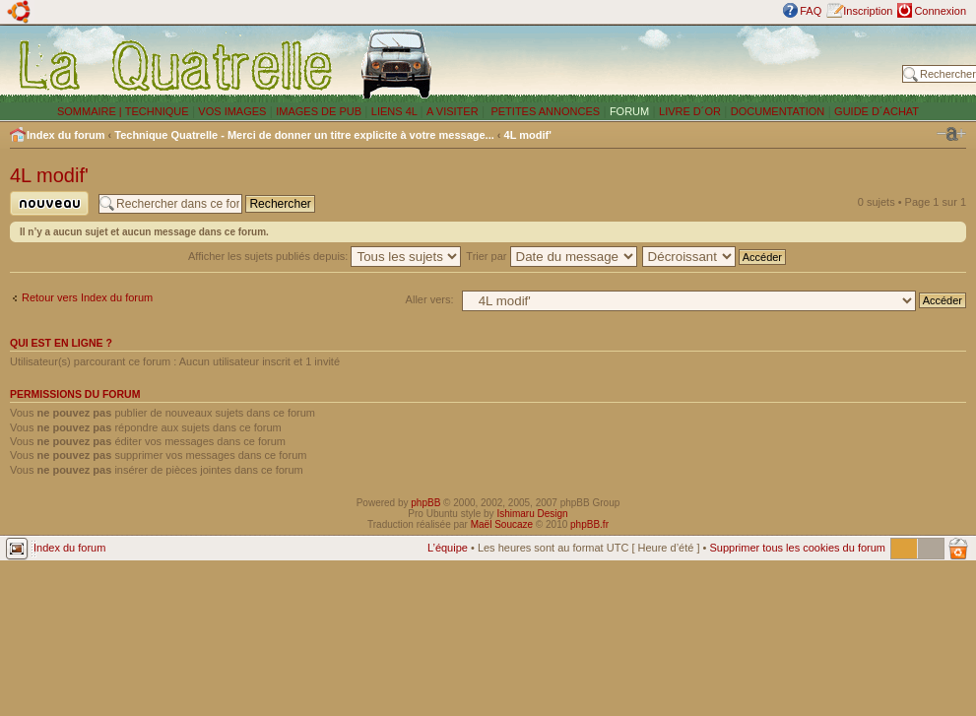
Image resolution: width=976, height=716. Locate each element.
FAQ (810, 11)
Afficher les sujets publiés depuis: (325, 256)
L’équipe (447, 547)
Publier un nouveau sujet (49, 203)
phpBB (425, 502)
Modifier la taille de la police (951, 134)
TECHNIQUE (157, 111)
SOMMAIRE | (91, 111)
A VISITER (452, 111)
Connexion (940, 11)
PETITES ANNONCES (544, 111)
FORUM (629, 111)
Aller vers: (430, 299)
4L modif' (528, 135)
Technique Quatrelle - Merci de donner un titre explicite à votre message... (304, 135)
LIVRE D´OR (690, 111)
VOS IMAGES (232, 111)
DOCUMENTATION (778, 111)
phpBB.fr (589, 524)
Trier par (551, 256)
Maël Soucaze (502, 524)
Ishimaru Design (531, 513)
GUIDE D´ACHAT (876, 111)
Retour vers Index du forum (87, 297)
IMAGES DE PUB (318, 111)
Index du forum (65, 135)
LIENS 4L (396, 111)
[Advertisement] (671, 64)
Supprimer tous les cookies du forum (797, 547)
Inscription (867, 11)
